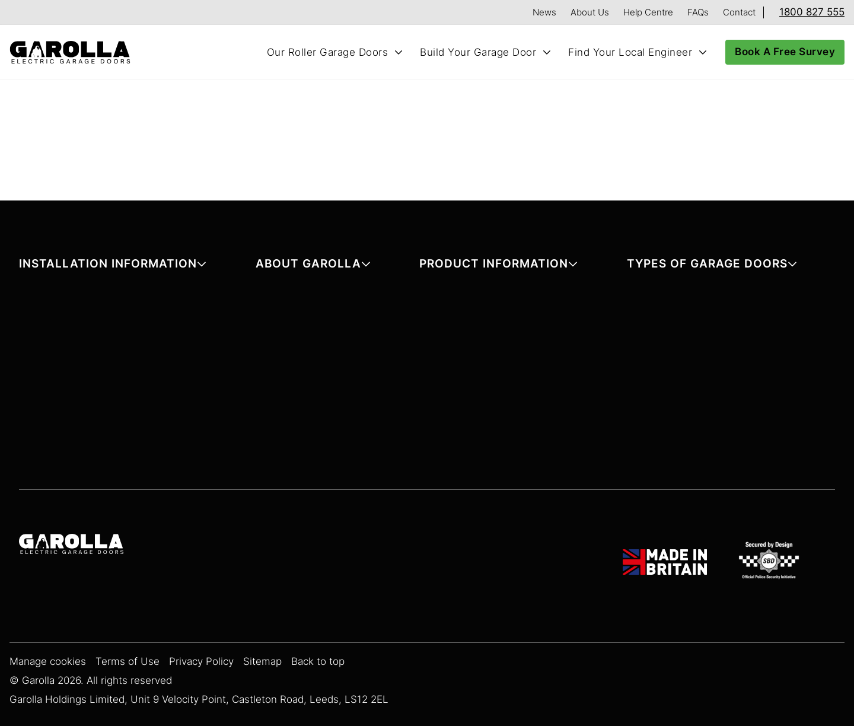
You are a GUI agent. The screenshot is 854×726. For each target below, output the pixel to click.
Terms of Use (127, 661)
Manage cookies (47, 661)
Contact (739, 12)
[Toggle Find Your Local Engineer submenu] (702, 52)
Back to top (318, 661)
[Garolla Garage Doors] (71, 546)
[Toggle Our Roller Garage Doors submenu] (398, 52)
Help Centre (648, 12)
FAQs (698, 12)
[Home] (74, 52)
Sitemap (262, 661)
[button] (112, 266)
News (544, 12)
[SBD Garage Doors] (771, 562)
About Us (590, 12)
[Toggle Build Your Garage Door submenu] (546, 52)
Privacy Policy (201, 661)
